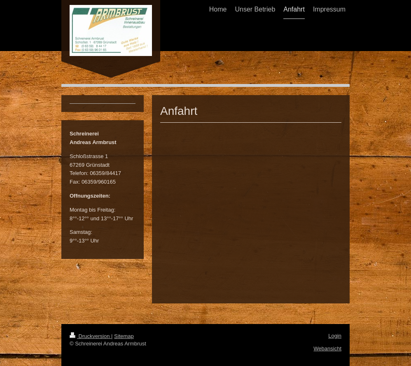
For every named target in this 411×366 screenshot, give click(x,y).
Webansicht (327, 348)
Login (334, 336)
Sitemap (124, 336)
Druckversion (90, 336)
